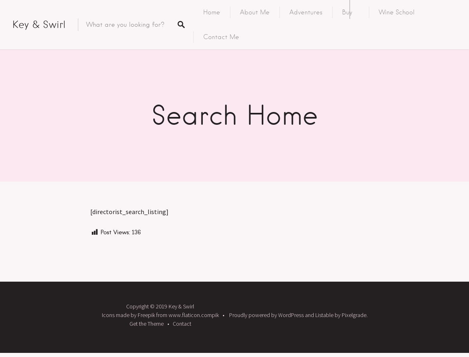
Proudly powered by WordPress (266, 315)
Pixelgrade (354, 315)
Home (211, 12)
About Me (255, 12)
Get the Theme (146, 323)
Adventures (305, 12)
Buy (347, 12)
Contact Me (221, 37)
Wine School (397, 12)
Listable (324, 315)
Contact (182, 323)
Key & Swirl (39, 24)
